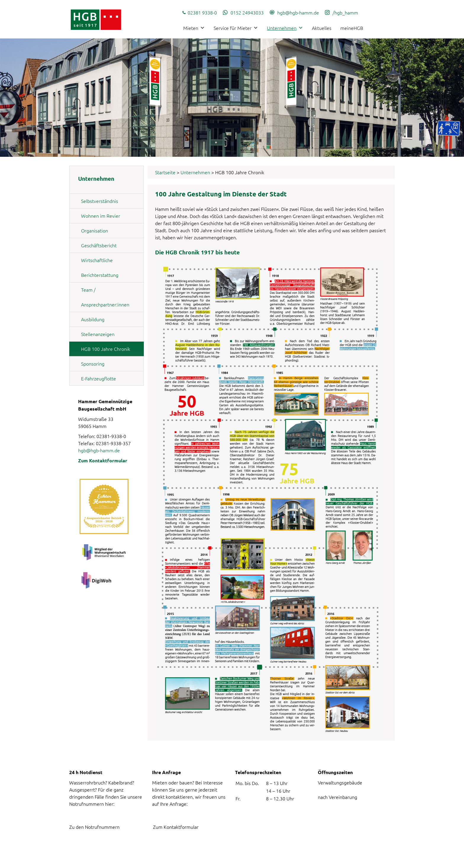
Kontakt (325, 844)
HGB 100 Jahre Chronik (105, 348)
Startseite (165, 172)
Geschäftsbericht (99, 245)
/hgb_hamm (345, 12)
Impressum (386, 844)
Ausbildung (92, 319)
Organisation (94, 230)
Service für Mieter (236, 28)
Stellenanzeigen (98, 334)
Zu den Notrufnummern (94, 826)
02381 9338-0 (202, 12)
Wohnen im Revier (100, 215)
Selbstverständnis (99, 201)
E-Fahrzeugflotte (98, 378)
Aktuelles (321, 28)
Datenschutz (354, 844)
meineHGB (351, 28)
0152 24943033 (247, 12)
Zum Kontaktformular (102, 460)
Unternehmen (285, 28)
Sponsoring (92, 363)
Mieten (194, 28)
